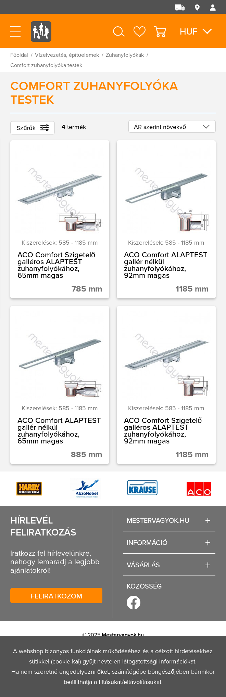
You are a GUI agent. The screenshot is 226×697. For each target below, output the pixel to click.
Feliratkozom (56, 596)
